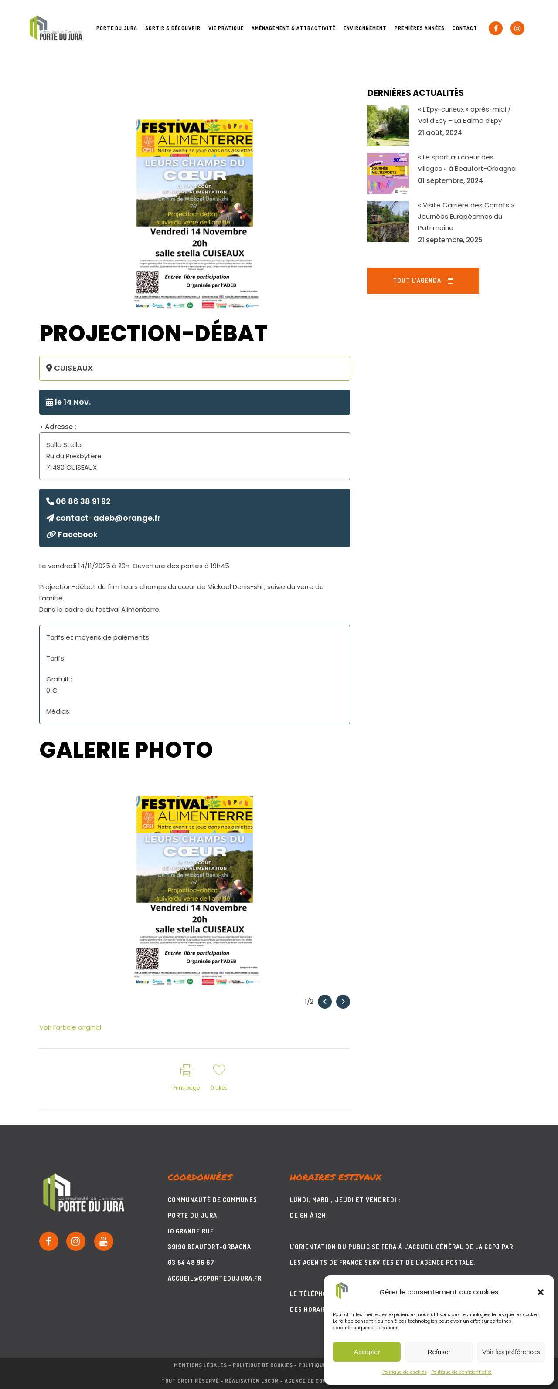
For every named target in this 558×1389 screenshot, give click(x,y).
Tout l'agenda (423, 280)
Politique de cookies (404, 1372)
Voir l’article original (70, 1027)
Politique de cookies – (266, 1365)
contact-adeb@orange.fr (103, 517)
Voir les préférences (511, 1351)
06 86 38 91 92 (78, 501)
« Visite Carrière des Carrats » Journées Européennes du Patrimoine (466, 216)
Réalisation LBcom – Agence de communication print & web (311, 1381)
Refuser (439, 1351)
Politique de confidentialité (461, 1372)
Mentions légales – (203, 1365)
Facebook (72, 534)
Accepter (367, 1351)
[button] (540, 1292)
